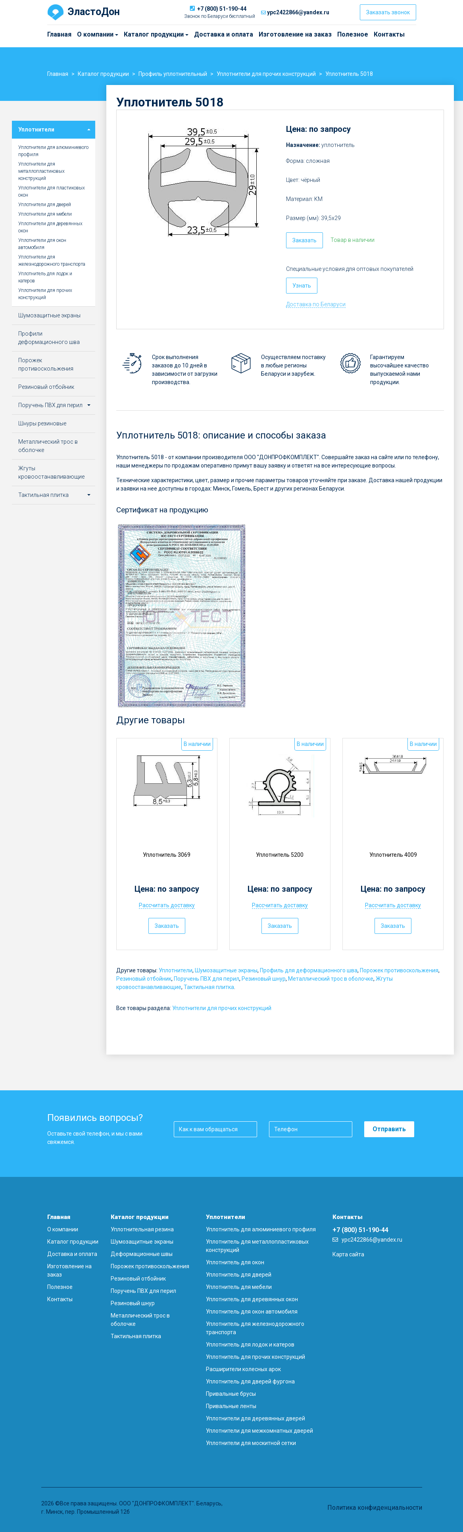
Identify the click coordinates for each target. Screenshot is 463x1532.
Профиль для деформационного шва (308, 970)
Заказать (304, 240)
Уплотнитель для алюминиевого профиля (261, 1229)
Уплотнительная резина (142, 1229)
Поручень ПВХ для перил (206, 979)
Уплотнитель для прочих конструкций (255, 1357)
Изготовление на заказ (295, 34)
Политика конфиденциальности (374, 1507)
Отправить (389, 1129)
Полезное (352, 34)
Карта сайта (348, 1254)
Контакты (389, 34)
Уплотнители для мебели (45, 214)
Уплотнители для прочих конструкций (221, 1008)
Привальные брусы (231, 1394)
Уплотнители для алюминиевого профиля (53, 151)
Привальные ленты (231, 1406)
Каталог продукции (127, 34)
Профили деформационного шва (49, 337)
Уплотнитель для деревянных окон (252, 1299)
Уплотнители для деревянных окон (50, 227)
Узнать (301, 285)
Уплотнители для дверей (44, 204)
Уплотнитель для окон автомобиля (252, 1311)
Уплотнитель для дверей (238, 1274)
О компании (79, 34)
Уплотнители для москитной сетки (251, 1443)
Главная (59, 34)
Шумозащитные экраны (226, 970)
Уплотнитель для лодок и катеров (45, 277)
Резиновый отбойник (143, 979)
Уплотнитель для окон (235, 1262)
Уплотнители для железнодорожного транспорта (51, 260)
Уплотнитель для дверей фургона (250, 1381)
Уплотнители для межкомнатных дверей (259, 1431)
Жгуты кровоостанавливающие (51, 472)
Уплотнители (175, 970)
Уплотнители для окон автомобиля (42, 244)
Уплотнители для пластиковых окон (51, 191)
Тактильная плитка (209, 987)
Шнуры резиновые (42, 423)
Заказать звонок (388, 12)
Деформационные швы (142, 1254)
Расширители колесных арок (243, 1369)
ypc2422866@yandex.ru (298, 12)
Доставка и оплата (223, 34)
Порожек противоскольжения (399, 970)
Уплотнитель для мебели (239, 1287)
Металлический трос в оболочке (330, 979)
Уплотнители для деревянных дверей (255, 1418)
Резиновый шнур (264, 979)
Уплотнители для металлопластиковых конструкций (41, 171)
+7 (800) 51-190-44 (221, 9)
